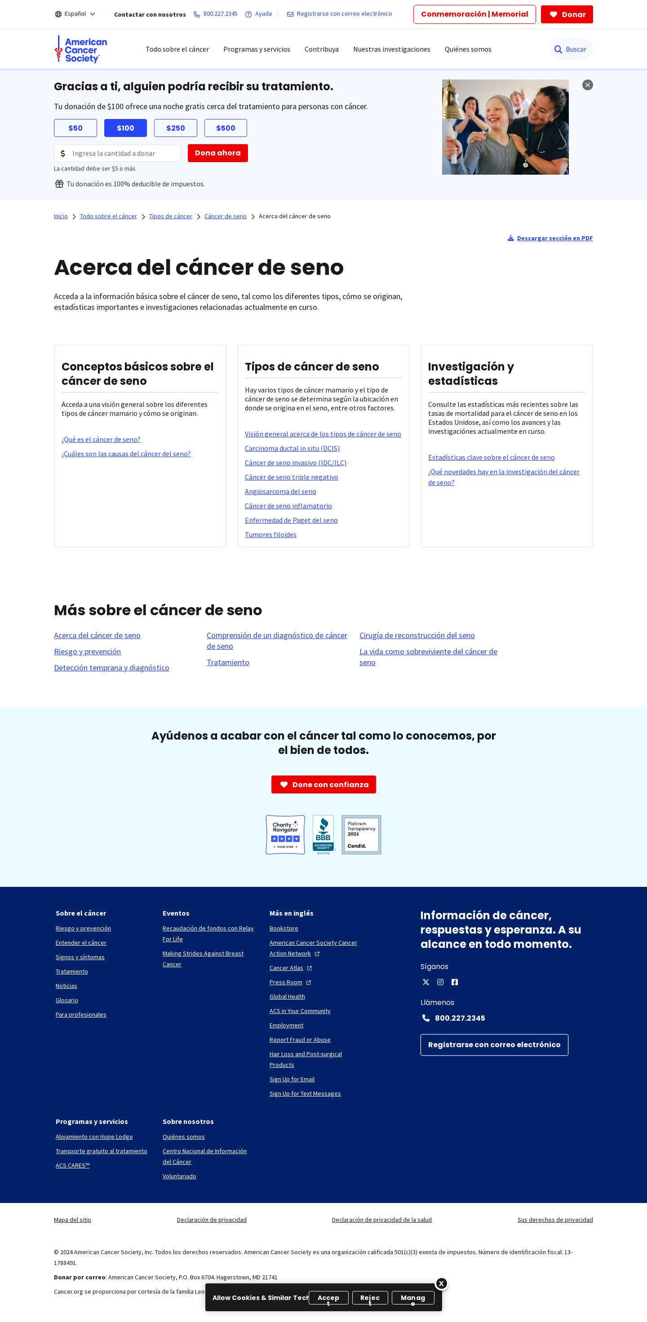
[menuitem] (81, 49)
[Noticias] (66, 985)
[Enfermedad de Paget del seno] (291, 520)
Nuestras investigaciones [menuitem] (391, 48)
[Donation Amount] (117, 153)
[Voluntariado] (179, 1176)
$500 (225, 128)
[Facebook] (454, 982)
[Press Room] (291, 982)
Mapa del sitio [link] (72, 1220)
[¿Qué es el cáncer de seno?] (101, 439)
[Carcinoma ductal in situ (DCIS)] (292, 448)
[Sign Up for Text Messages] (305, 1093)
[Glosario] (67, 1000)
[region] (323, 1297)
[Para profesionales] (81, 1014)
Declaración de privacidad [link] (212, 1220)
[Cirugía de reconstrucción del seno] (417, 635)
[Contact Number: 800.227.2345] (507, 1018)
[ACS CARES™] (72, 1165)
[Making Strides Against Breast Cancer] (209, 958)
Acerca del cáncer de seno (295, 216)
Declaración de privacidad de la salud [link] (382, 1220)
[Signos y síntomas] (80, 957)
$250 (175, 128)
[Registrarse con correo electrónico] (341, 14)
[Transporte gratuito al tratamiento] (101, 1151)
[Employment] (286, 1025)
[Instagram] (440, 982)
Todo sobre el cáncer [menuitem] (177, 48)
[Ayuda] (260, 14)
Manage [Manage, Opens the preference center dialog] (413, 1298)
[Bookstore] (284, 928)
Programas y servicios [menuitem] (256, 48)
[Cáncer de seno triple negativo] (291, 477)
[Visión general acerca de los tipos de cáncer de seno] (323, 433)
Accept (329, 1298)
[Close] (441, 1283)
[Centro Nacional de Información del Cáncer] (209, 1156)
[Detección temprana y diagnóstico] (111, 667)
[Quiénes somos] (184, 1136)
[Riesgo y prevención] (87, 651)
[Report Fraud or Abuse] (300, 1039)
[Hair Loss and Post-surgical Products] (316, 1059)
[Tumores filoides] (271, 534)
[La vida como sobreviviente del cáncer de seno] (430, 657)
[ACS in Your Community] (300, 1010)
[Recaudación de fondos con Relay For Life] (209, 933)
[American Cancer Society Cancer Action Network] (316, 948)
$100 (125, 128)
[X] (426, 982)
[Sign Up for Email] (292, 1079)
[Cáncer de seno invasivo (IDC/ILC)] (295, 462)
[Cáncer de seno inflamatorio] (288, 505)
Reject (370, 1298)
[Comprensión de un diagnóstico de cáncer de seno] (278, 641)
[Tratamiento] (228, 662)
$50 (75, 128)
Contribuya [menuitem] (322, 48)
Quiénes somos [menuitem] (468, 48)
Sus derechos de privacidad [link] (555, 1220)
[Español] (81, 14)
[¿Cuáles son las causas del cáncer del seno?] (126, 453)
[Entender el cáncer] (81, 942)
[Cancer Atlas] (292, 967)
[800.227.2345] (217, 14)
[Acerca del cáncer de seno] (97, 635)
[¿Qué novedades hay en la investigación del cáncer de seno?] (506, 477)
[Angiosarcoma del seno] (280, 491)
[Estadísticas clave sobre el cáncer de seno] (491, 457)
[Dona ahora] (218, 153)
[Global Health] (287, 996)
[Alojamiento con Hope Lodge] (94, 1136)
